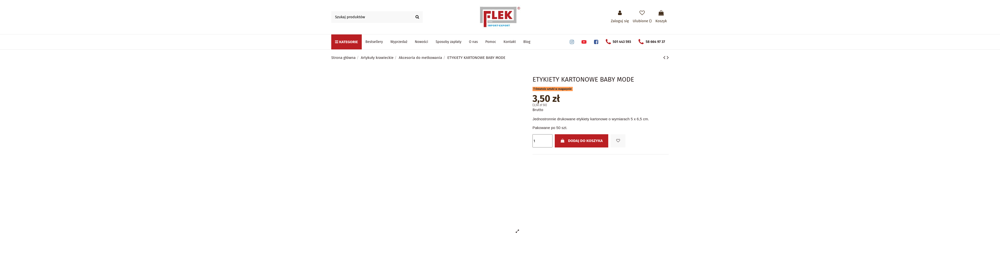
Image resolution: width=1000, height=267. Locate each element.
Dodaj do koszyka (581, 140)
